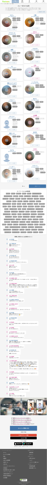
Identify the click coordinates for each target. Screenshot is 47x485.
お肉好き (14, 201)
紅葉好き (14, 204)
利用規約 (5, 468)
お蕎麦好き (9, 201)
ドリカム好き (30, 225)
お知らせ (5, 464)
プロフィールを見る (12, 29)
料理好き (19, 217)
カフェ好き (15, 225)
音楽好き (4, 207)
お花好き (14, 217)
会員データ (5, 462)
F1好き (41, 222)
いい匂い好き (29, 204)
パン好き (28, 222)
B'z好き (6, 227)
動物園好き (18, 199)
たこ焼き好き (29, 199)
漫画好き (36, 204)
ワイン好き (14, 214)
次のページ (37, 186)
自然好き (14, 207)
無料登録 (31, 453)
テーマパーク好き (39, 209)
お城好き (4, 225)
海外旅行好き (33, 212)
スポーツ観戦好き (13, 209)
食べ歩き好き (32, 201)
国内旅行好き (7, 212)
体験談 (4, 458)
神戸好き (19, 204)
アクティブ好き (27, 196)
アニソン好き (22, 222)
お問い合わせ (32, 458)
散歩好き (25, 207)
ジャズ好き (26, 201)
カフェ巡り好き (14, 212)
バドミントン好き (35, 222)
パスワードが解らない (34, 462)
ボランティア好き (15, 232)
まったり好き (5, 199)
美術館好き (15, 196)
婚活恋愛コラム (32, 468)
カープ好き (33, 217)
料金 (4, 456)
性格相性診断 (32, 466)
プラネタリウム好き (8, 196)
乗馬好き (41, 196)
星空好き (24, 194)
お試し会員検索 (6, 460)
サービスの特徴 (6, 455)
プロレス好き (30, 227)
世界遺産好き (41, 204)
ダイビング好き (35, 196)
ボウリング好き (15, 230)
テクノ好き (42, 199)
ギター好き (28, 230)
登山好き (42, 207)
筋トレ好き (12, 199)
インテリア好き (26, 217)
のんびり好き (34, 230)
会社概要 (5, 478)
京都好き (24, 209)
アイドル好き (23, 232)
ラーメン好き (39, 217)
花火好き (8, 194)
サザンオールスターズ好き (15, 227)
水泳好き (13, 194)
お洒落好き (20, 201)
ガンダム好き (40, 212)
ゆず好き (36, 225)
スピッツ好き (24, 227)
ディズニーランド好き (36, 194)
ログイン (31, 455)
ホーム (4, 453)
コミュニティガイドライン (9, 466)
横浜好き (24, 204)
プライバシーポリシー (8, 472)
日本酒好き (36, 199)
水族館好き (37, 207)
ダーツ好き (30, 232)
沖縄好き (29, 194)
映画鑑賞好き (30, 207)
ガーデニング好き (14, 222)
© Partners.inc (23, 483)
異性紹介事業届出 (7, 476)
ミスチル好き (42, 225)
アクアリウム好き (26, 214)
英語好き (21, 196)
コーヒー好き (21, 212)
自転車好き (19, 207)
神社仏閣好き (7, 222)
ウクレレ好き (33, 214)
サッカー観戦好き (38, 227)
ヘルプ (30, 460)
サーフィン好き (8, 232)
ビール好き (10, 225)
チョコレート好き (22, 225)
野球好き (19, 214)
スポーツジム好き (30, 209)
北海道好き (18, 194)
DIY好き (40, 232)
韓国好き (27, 212)
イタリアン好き (8, 217)
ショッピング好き (6, 214)
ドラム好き (22, 230)
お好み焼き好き (41, 214)
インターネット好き (7, 204)
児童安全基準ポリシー (8, 474)
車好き (19, 209)
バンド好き (35, 232)
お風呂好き (38, 201)
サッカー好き (40, 230)
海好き (9, 207)
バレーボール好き (7, 230)
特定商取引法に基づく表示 (9, 470)
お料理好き (23, 199)
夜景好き (6, 209)
